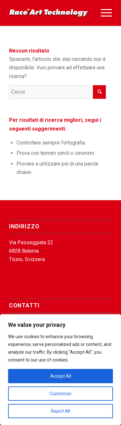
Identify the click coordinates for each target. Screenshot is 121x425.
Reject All (60, 411)
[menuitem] (103, 13)
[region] (60, 369)
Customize (60, 393)
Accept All (60, 376)
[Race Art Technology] (50, 13)
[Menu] (103, 13)
